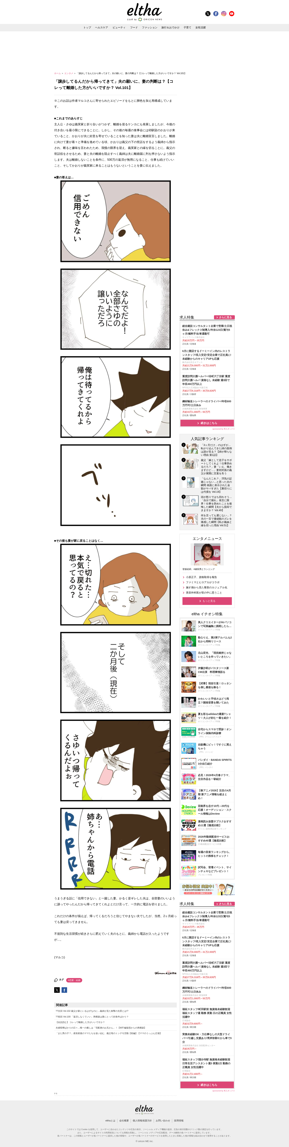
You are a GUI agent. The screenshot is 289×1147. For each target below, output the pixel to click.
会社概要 (124, 1120)
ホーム (57, 73)
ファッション (149, 27)
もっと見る (209, 600)
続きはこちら (209, 423)
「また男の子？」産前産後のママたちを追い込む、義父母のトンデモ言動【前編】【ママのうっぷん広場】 (109, 1033)
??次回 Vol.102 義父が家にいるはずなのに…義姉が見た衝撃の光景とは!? (92, 1011)
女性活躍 (200, 27)
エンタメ (69, 73)
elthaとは (110, 1120)
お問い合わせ (163, 1120)
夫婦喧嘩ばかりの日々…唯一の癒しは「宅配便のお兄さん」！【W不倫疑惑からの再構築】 (101, 1027)
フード (134, 27)
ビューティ (119, 27)
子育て (187, 27)
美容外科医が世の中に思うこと (204, 592)
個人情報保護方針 (142, 1120)
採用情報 (179, 1120)
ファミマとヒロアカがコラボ (203, 582)
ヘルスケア (101, 27)
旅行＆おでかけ (170, 27)
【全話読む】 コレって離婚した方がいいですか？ (80, 1022)
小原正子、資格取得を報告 (201, 577)
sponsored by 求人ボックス (223, 429)
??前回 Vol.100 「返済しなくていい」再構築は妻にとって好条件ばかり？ (92, 1016)
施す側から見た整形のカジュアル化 (206, 587)
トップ (87, 27)
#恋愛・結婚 (74, 980)
